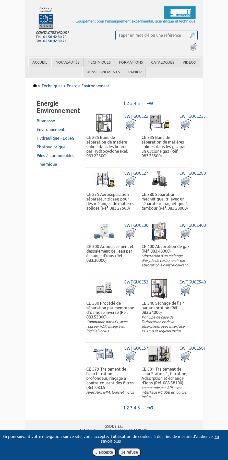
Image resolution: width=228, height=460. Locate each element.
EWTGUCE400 (192, 225)
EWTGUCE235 (192, 116)
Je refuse (129, 452)
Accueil (39, 62)
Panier (135, 72)
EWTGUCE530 (137, 282)
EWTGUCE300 (137, 225)
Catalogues (162, 62)
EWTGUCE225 (137, 116)
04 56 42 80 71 (55, 41)
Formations (131, 62)
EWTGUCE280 (192, 173)
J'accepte (104, 452)
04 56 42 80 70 (55, 37)
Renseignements (103, 72)
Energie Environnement (88, 86)
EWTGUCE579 (137, 348)
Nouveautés (67, 62)
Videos (189, 62)
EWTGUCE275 (137, 173)
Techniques (99, 62)
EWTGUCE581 (192, 348)
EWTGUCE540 (192, 282)
